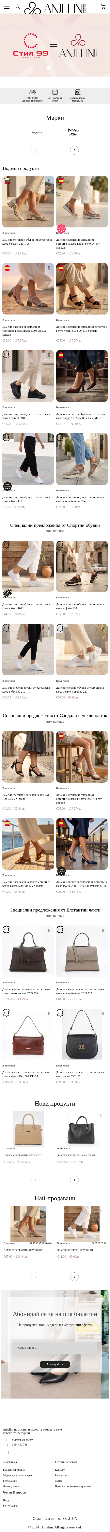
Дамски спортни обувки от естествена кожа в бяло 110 (26, 499)
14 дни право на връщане (18, 1475)
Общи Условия (66, 1462)
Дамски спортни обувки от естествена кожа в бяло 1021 (26, 606)
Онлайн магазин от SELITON (55, 1519)
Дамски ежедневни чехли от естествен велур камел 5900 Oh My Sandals (26, 884)
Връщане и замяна (14, 1469)
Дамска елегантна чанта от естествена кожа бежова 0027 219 (25, 1155)
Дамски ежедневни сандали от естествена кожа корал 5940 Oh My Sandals (78, 243)
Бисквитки (61, 1475)
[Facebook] (9, 1452)
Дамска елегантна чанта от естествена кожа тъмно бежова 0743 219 (80, 991)
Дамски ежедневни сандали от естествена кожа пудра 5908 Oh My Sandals (24, 330)
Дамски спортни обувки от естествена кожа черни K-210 (26, 416)
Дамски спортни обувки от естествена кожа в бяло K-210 (26, 689)
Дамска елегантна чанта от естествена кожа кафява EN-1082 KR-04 (26, 1074)
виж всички (55, 531)
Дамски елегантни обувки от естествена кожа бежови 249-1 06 (27, 241)
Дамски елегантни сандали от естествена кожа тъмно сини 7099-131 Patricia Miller (82, 884)
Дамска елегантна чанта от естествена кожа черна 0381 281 (80, 1074)
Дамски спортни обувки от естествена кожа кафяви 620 (80, 606)
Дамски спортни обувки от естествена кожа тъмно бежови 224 (80, 499)
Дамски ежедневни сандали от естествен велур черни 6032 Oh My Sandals (81, 328)
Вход (6, 1500)
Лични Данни (11, 1486)
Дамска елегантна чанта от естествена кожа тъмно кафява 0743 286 (26, 991)
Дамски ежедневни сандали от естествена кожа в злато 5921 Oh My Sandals (79, 798)
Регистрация (10, 1505)
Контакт (60, 1469)
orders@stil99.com (22, 1439)
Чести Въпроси (14, 1492)
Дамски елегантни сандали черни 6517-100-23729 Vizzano (27, 796)
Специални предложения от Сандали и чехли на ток (55, 715)
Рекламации (10, 1480)
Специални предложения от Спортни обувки (55, 525)
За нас (58, 1480)
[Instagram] (16, 1452)
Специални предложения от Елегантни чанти (54, 909)
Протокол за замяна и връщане (73, 1486)
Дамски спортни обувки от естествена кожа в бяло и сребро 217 (80, 689)
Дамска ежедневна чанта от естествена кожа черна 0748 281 (77, 1155)
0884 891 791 (19, 1444)
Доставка (10, 1462)
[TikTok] (22, 1452)
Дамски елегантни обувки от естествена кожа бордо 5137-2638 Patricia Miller (81, 416)
